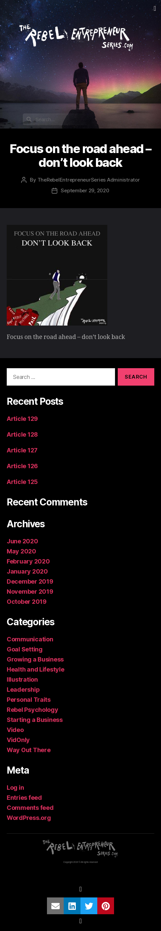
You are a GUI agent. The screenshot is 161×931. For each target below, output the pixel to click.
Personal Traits (29, 699)
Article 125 (22, 481)
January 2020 (27, 571)
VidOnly (18, 739)
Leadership (23, 689)
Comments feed (30, 807)
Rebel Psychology (32, 709)
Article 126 (22, 466)
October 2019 (27, 601)
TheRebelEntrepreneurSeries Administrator (89, 180)
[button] (155, 8)
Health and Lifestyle (35, 669)
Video (15, 729)
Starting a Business (35, 719)
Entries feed (24, 797)
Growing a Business (35, 659)
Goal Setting (25, 649)
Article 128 (22, 434)
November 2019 (30, 591)
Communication (30, 639)
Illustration (22, 679)
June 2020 (22, 541)
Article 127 (22, 450)
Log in (15, 787)
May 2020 (21, 551)
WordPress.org (29, 817)
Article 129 (22, 418)
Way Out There (29, 749)
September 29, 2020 (85, 190)
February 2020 (28, 561)
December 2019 (30, 581)
